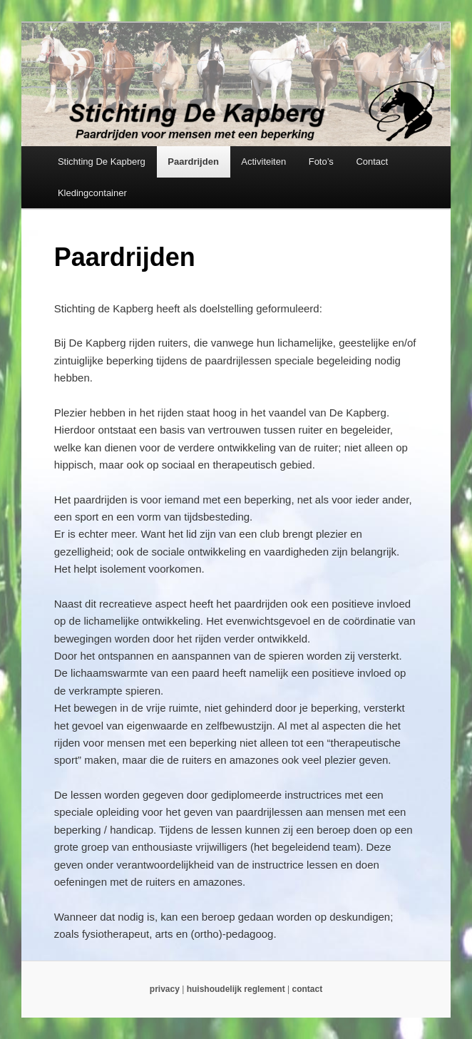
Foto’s (321, 161)
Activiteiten (263, 161)
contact (307, 989)
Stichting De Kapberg (101, 161)
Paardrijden (193, 161)
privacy (165, 989)
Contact (372, 161)
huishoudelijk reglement (236, 989)
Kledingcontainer (92, 193)
